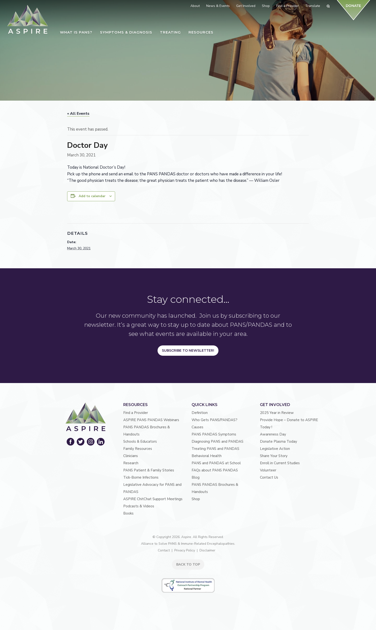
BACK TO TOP (188, 564)
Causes (197, 427)
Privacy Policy (184, 550)
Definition (200, 412)
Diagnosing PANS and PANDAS (217, 441)
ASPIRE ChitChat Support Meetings (152, 499)
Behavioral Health (207, 455)
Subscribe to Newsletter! (188, 350)
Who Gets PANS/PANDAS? (214, 420)
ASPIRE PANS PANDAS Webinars (151, 420)
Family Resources (137, 448)
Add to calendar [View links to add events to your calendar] (92, 196)
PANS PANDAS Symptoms (214, 434)
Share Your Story (274, 455)
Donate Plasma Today (278, 441)
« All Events (78, 113)
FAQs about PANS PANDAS (215, 470)
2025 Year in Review (277, 412)
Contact (164, 550)
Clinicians (130, 455)
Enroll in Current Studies (280, 463)
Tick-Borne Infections (141, 477)
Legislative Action (275, 448)
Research (130, 463)
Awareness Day (273, 434)
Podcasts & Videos (138, 506)
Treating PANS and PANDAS (215, 448)
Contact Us (269, 477)
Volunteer (268, 470)
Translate (312, 6)
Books (128, 513)
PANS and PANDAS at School (216, 463)
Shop (196, 499)
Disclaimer (207, 550)
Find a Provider (135, 412)
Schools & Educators (140, 441)
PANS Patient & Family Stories (148, 470)
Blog (196, 477)
